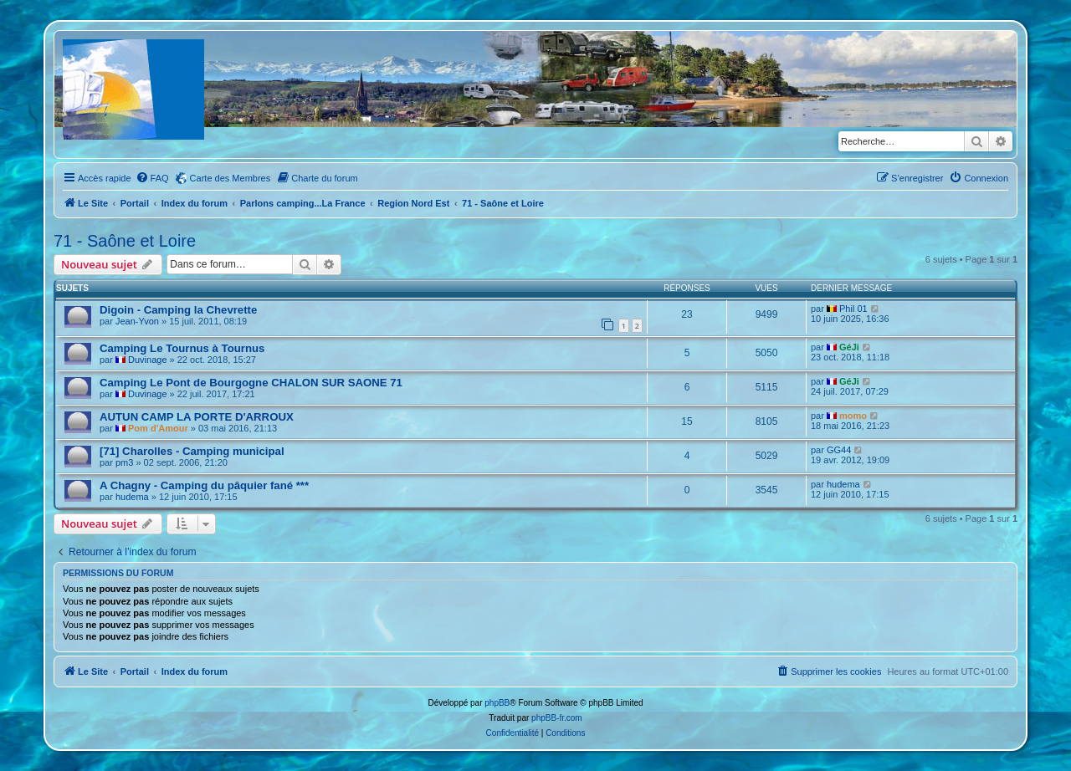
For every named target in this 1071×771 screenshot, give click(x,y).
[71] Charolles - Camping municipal (192, 451)
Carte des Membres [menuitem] (230, 178)
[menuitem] (152, 178)
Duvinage (147, 360)
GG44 (839, 450)
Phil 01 (853, 309)
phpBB (497, 702)
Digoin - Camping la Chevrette (178, 310)
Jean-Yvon (137, 321)
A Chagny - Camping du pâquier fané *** (204, 485)
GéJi (849, 347)
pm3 (124, 462)
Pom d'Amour (158, 428)
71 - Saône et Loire (125, 241)
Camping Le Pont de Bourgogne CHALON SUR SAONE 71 (251, 382)
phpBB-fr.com (556, 717)
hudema (132, 497)
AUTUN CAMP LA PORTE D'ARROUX (197, 417)
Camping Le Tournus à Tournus (182, 348)
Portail (134, 203)
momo (853, 416)
